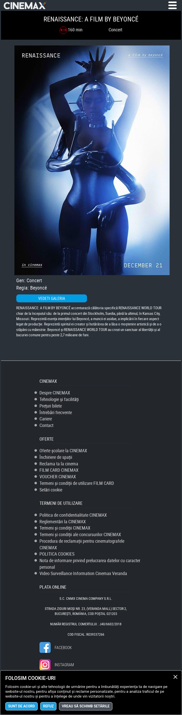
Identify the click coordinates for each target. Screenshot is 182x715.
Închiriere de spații (55, 457)
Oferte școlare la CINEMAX (63, 450)
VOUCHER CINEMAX (57, 476)
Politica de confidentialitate (73, 515)
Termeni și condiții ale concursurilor (80, 534)
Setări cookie (50, 490)
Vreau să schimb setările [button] (85, 706)
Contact (46, 425)
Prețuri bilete (50, 406)
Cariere (45, 419)
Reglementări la (62, 521)
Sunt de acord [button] (21, 706)
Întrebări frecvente (55, 412)
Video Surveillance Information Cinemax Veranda (83, 573)
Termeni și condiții (64, 528)
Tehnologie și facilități (59, 399)
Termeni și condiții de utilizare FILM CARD (76, 483)
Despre (54, 393)
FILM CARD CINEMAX (58, 470)
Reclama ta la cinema (58, 464)
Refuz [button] (48, 706)
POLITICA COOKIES (56, 554)
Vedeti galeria (51, 298)
